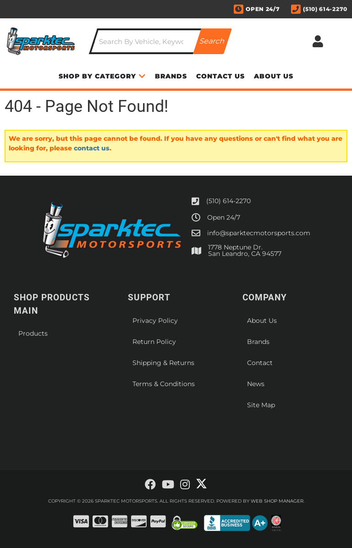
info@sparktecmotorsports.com (258, 233)
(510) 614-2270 (228, 201)
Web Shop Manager (277, 501)
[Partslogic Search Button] (212, 41)
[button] (160, 41)
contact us (92, 148)
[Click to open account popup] (318, 41)
